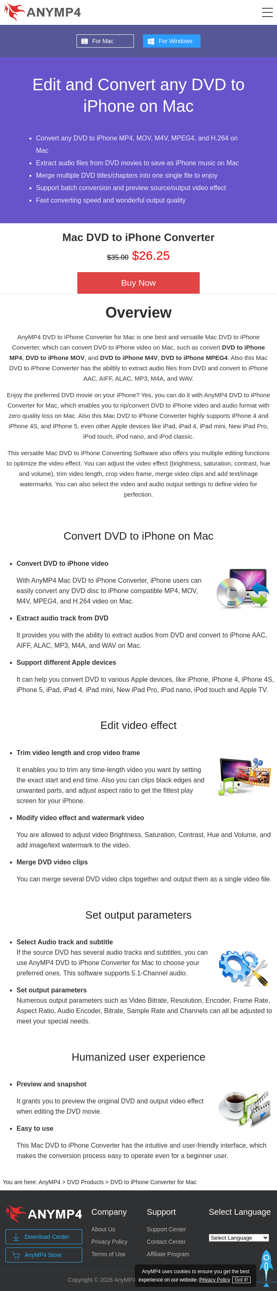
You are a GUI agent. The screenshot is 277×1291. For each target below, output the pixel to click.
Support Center (166, 1229)
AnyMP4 (49, 1182)
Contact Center (166, 1242)
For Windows (176, 41)
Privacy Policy (109, 1242)
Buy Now (138, 282)
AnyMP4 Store (37, 1255)
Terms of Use (108, 1254)
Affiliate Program (168, 1254)
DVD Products (85, 1182)
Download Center (40, 1237)
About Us (103, 1229)
